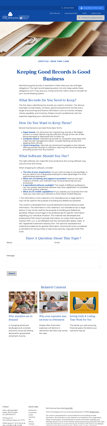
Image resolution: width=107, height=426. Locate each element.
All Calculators (33, 425)
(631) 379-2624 (13, 406)
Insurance (32, 411)
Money (31, 416)
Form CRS (69, 402)
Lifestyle (31, 418)
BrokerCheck (94, 406)
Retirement (33, 404)
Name (9, 237)
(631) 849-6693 (67, 2)
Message (11, 250)
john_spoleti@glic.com (10, 425)
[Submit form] (12, 267)
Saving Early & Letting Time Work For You (82, 312)
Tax (30, 413)
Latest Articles (33, 420)
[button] (55, 7)
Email (57, 237)
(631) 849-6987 (12, 404)
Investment (33, 406)
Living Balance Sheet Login (91, 2)
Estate (31, 409)
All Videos (32, 422)
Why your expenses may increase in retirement (53, 312)
